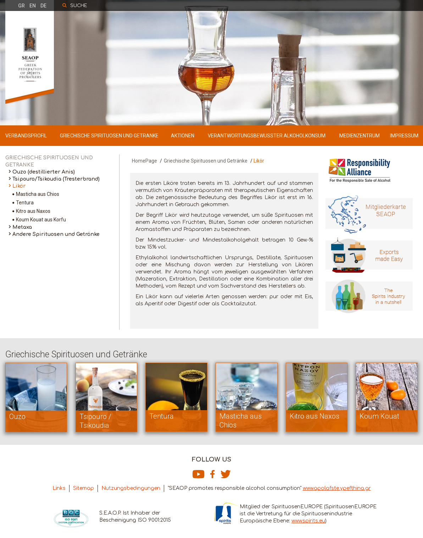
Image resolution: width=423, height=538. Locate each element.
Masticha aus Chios (37, 194)
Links (59, 488)
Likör (19, 186)
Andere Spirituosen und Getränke (56, 234)
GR (21, 6)
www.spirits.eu (308, 520)
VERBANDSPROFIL (26, 135)
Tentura (25, 202)
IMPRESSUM (404, 135)
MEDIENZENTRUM (359, 135)
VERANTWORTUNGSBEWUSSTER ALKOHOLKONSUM (266, 135)
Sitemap (83, 488)
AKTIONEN (182, 135)
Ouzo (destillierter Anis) (43, 172)
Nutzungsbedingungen (130, 488)
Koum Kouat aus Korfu (41, 219)
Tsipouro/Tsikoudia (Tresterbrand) (56, 179)
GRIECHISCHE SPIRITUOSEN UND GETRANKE (109, 135)
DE (43, 6)
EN (32, 6)
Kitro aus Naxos (33, 211)
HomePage (144, 161)
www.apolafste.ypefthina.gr (337, 488)
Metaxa (22, 227)
